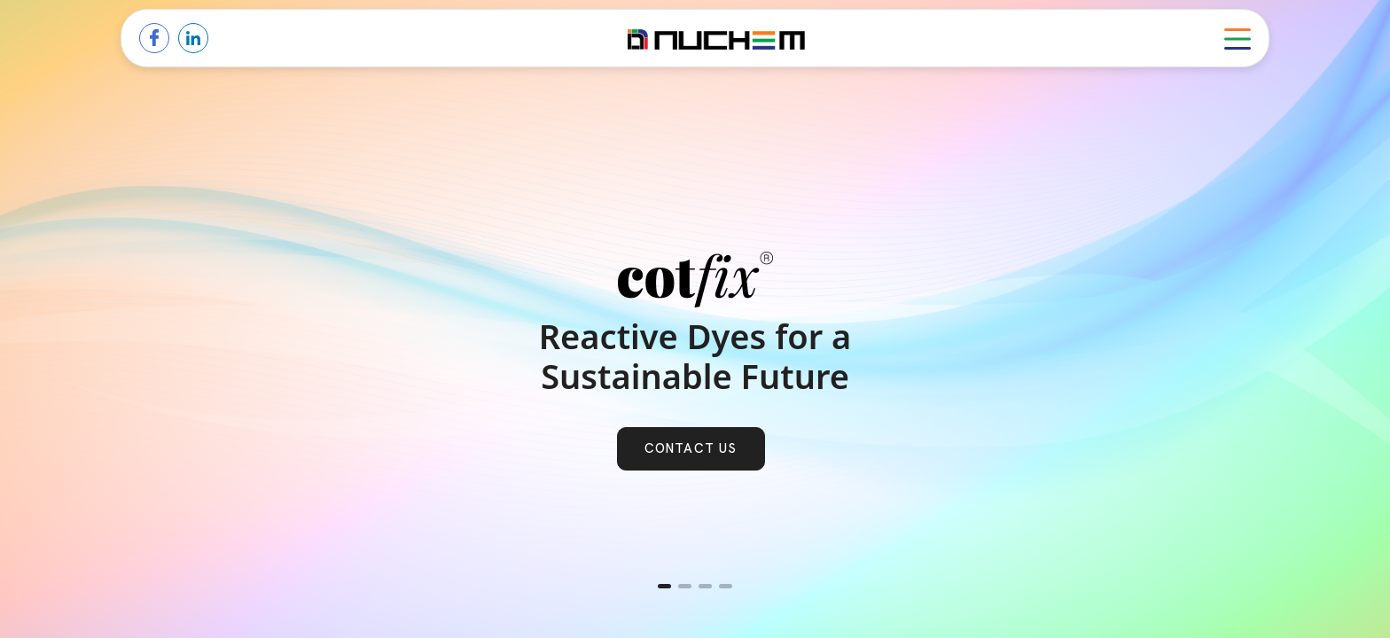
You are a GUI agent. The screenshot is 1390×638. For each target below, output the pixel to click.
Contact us (691, 448)
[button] (664, 586)
